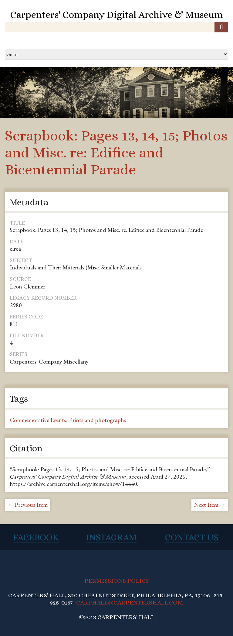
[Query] (116, 27)
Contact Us (191, 537)
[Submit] (221, 27)
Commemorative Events (38, 420)
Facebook (36, 537)
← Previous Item (27, 505)
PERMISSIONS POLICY (116, 580)
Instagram (111, 537)
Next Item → (210, 505)
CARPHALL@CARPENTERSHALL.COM (129, 602)
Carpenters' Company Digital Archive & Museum (116, 14)
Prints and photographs (97, 420)
